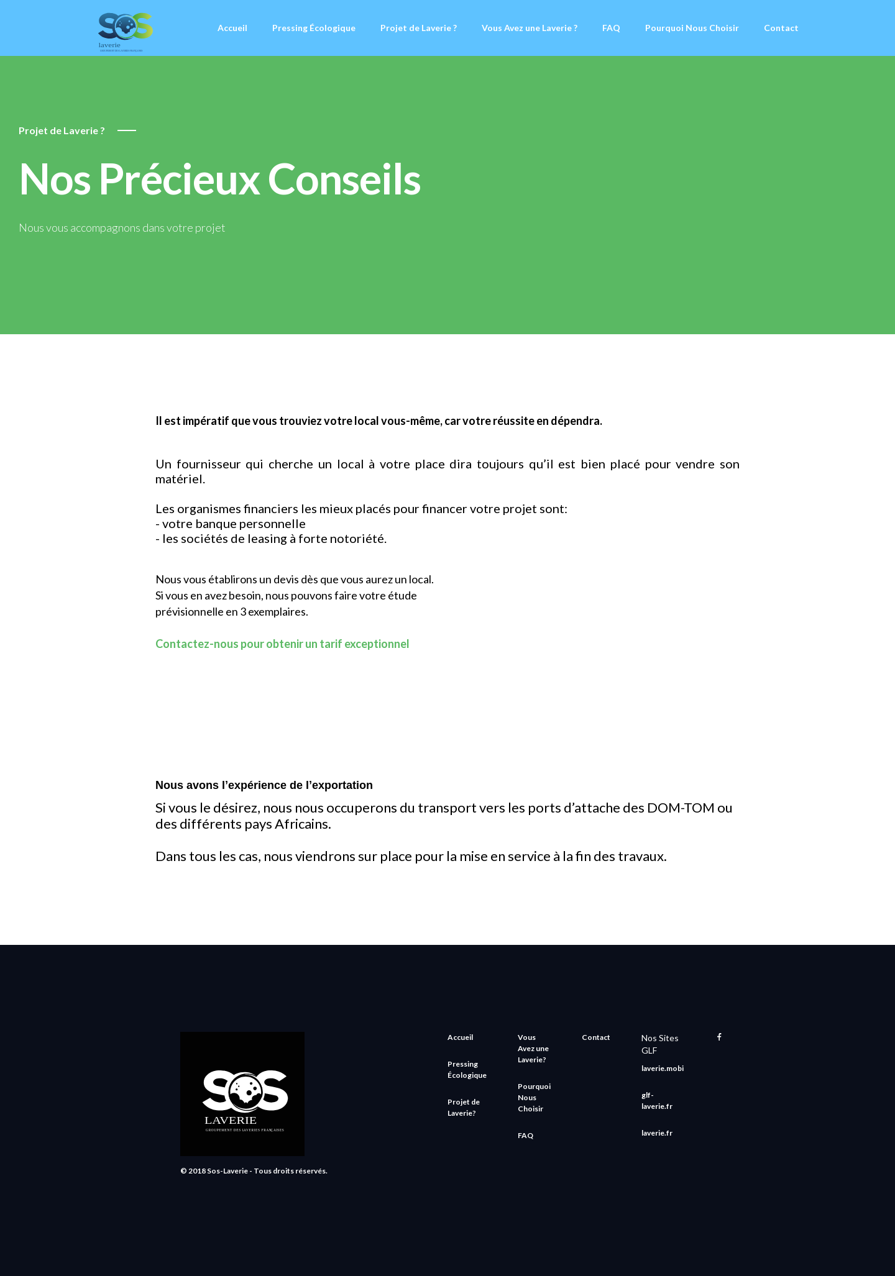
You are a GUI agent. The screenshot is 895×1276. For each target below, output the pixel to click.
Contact (781, 27)
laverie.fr (656, 1132)
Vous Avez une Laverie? (533, 1048)
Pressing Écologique (314, 27)
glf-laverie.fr (656, 1100)
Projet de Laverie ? (418, 27)
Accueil (232, 27)
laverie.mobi (662, 1068)
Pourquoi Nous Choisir (692, 27)
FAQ (611, 27)
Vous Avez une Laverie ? (529, 27)
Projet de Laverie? (464, 1107)
